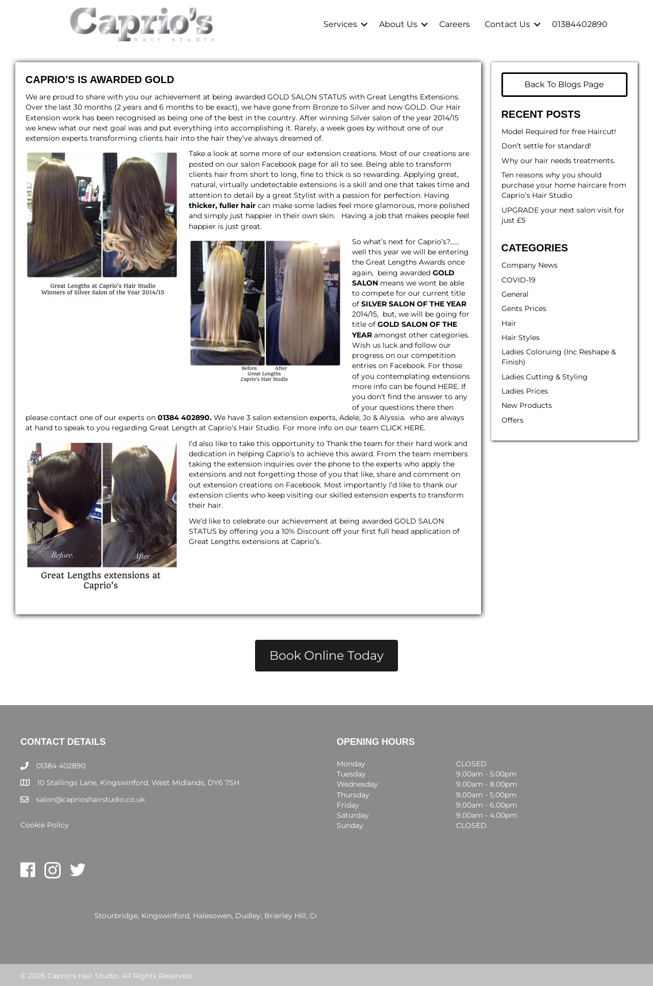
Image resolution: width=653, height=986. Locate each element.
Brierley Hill (285, 915)
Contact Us (506, 24)
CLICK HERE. (403, 427)
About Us (397, 24)
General (515, 294)
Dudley (248, 915)
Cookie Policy (44, 824)
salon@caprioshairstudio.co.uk (90, 799)
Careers (453, 24)
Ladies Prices (524, 391)
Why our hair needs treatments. (558, 160)
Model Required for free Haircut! (558, 131)
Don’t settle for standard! (546, 145)
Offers (512, 420)
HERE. (448, 386)
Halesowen (212, 915)
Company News (529, 265)
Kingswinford (165, 915)
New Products (526, 405)
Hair (508, 323)
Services (339, 24)
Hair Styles (520, 337)
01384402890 (579, 24)
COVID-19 (518, 279)
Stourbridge (116, 915)
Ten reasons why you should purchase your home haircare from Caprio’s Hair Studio (563, 185)
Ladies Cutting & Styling (544, 376)
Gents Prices (523, 308)
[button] (363, 24)
